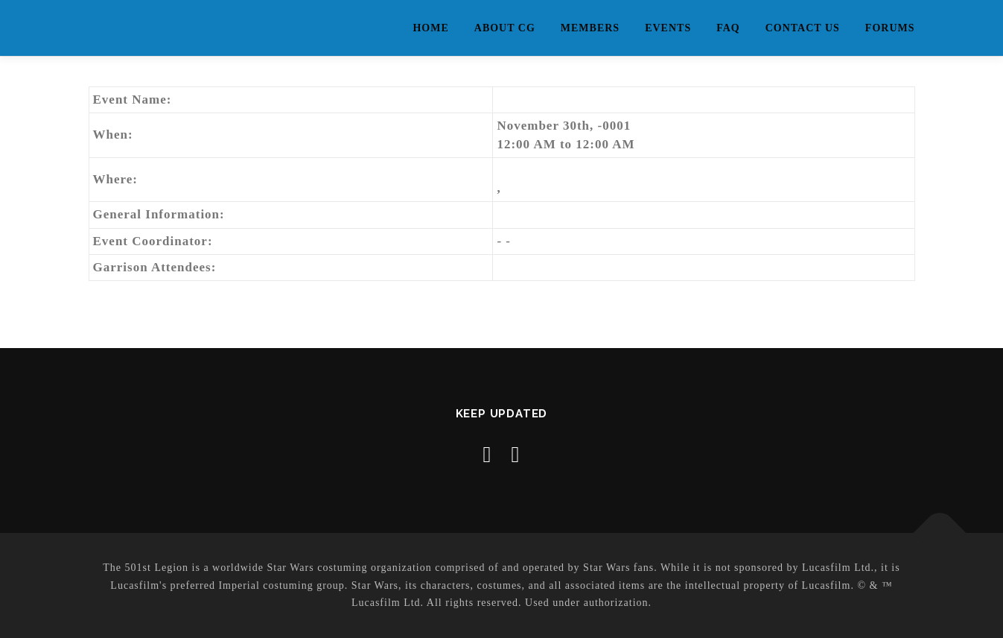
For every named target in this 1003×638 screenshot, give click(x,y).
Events (668, 28)
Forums (890, 28)
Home (430, 28)
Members (590, 28)
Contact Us (802, 28)
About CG (504, 28)
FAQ (728, 28)
